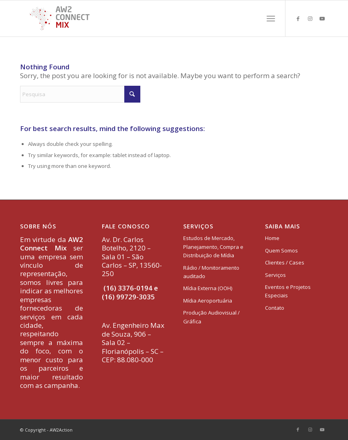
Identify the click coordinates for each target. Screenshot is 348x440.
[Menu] (271, 18)
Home (272, 238)
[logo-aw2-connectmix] (59, 18)
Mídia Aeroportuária (207, 300)
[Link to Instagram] (310, 18)
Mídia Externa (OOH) (207, 288)
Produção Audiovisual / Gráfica (211, 317)
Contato (274, 307)
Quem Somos (281, 250)
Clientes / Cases (284, 262)
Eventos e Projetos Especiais (288, 291)
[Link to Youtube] (322, 18)
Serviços (275, 275)
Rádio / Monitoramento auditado (211, 272)
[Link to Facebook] (298, 18)
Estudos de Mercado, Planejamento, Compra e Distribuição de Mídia (213, 246)
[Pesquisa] (80, 94)
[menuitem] (271, 18)
